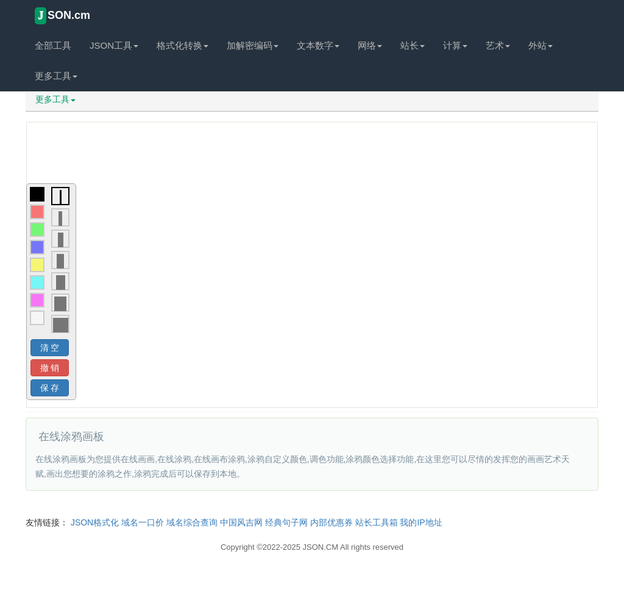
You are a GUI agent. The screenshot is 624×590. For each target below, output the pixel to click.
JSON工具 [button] (114, 45)
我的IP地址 (421, 522)
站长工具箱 (376, 522)
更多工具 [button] (56, 76)
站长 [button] (412, 45)
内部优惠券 (331, 522)
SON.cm (62, 15)
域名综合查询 (192, 522)
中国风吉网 (241, 522)
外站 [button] (540, 45)
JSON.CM (321, 547)
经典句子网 (286, 522)
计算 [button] (455, 45)
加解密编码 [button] (252, 45)
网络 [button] (370, 45)
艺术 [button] (498, 45)
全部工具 (53, 45)
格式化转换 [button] (182, 45)
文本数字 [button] (318, 45)
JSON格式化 (95, 522)
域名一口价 (142, 522)
